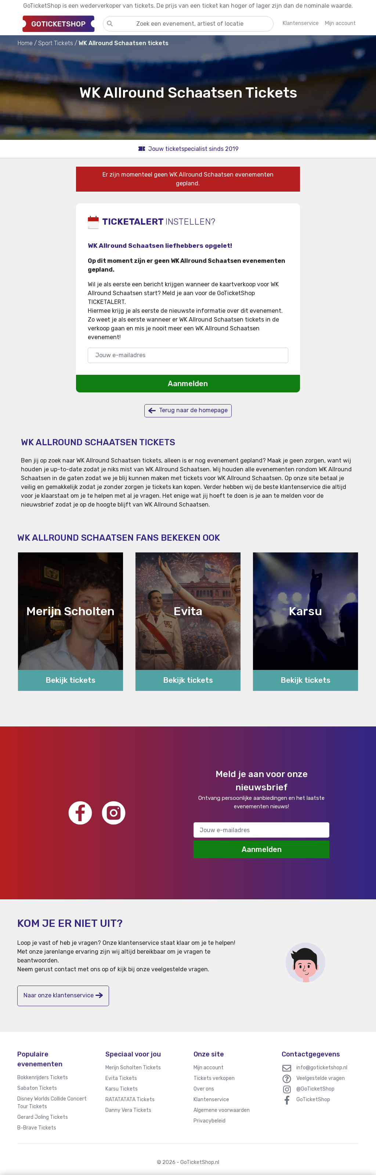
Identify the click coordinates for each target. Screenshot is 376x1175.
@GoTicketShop (315, 1089)
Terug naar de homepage (188, 410)
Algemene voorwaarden (222, 1110)
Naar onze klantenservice (63, 995)
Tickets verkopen (214, 1078)
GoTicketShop (313, 1099)
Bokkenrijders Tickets (42, 1077)
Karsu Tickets (121, 1089)
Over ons (204, 1089)
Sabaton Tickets (37, 1088)
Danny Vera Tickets (128, 1110)
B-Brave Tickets (36, 1128)
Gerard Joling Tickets (42, 1117)
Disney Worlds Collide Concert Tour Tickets (52, 1103)
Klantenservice (211, 1099)
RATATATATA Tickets (130, 1099)
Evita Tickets (121, 1078)
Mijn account (209, 1068)
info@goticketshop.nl (321, 1068)
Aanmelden (188, 383)
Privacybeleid (209, 1121)
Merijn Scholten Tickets (133, 1068)
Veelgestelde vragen (320, 1078)
